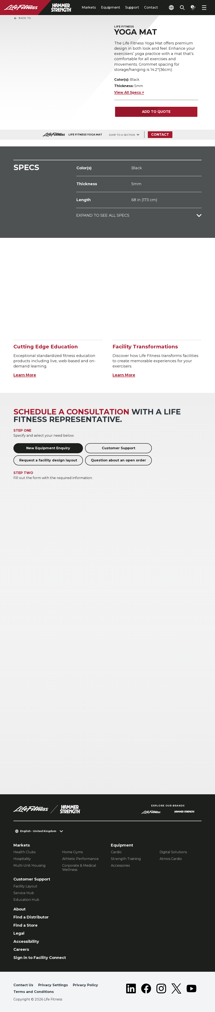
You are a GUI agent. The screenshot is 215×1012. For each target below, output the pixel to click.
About (19, 909)
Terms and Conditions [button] (33, 992)
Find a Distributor (31, 917)
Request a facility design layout (48, 460)
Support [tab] (132, 7)
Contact (151, 7)
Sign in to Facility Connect (39, 957)
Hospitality (22, 859)
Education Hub (26, 900)
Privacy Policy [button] (85, 985)
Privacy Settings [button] (53, 985)
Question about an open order (118, 460)
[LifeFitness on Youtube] (191, 989)
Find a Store (25, 925)
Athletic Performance (80, 859)
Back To (22, 18)
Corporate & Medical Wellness (79, 868)
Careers (21, 949)
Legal (18, 933)
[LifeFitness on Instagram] (161, 989)
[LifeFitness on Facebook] (146, 989)
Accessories (120, 865)
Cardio (116, 852)
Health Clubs (24, 852)
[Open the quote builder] (193, 7)
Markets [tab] (89, 7)
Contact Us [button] (23, 985)
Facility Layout (25, 886)
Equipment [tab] (110, 7)
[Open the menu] (204, 7)
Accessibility (26, 941)
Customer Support (118, 448)
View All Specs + (129, 92)
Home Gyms (72, 852)
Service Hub (23, 893)
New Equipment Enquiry (48, 448)
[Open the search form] (182, 7)
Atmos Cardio (171, 859)
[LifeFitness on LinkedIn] (131, 989)
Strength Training (126, 859)
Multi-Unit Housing (29, 865)
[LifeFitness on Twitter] (176, 989)
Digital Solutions (173, 852)
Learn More (24, 375)
